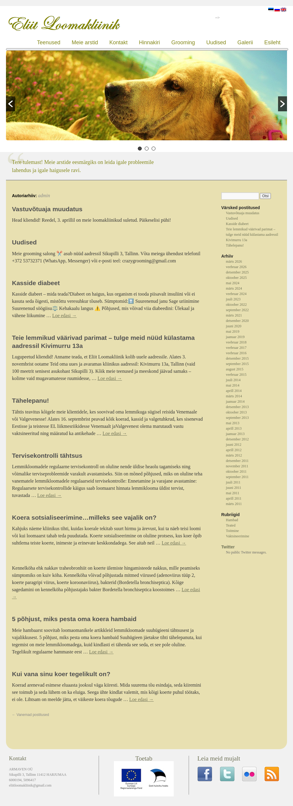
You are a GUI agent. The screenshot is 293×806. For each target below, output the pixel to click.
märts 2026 (234, 261)
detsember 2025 (237, 272)
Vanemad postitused (30, 715)
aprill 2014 (234, 391)
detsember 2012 (237, 439)
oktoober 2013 (236, 412)
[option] (146, 96)
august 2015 (234, 369)
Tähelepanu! (30, 400)
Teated (231, 525)
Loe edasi (64, 315)
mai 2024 (232, 283)
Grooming (183, 42)
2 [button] (147, 148)
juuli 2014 (233, 380)
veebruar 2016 (236, 353)
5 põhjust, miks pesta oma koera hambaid (74, 618)
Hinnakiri (149, 42)
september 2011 (237, 477)
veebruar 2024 (236, 294)
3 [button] (153, 148)
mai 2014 (232, 385)
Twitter (228, 547)
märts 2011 (234, 504)
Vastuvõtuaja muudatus (47, 209)
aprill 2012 (234, 450)
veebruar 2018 (236, 342)
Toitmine (232, 531)
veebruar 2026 (236, 267)
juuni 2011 (233, 488)
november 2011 (237, 466)
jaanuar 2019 (235, 337)
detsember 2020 (237, 321)
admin (44, 195)
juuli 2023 (233, 299)
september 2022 (237, 310)
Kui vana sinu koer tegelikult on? (61, 673)
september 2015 (237, 364)
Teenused (48, 42)
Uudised (216, 42)
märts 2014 (234, 396)
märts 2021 (234, 315)
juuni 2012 (234, 444)
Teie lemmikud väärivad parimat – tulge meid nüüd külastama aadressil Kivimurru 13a (252, 234)
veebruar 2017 (236, 348)
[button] (10, 103)
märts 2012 (234, 455)
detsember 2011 (237, 461)
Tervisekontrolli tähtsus (47, 455)
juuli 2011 (233, 482)
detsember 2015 (237, 358)
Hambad (232, 520)
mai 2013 (232, 423)
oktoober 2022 (236, 304)
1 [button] (140, 148)
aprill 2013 (234, 428)
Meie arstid (85, 42)
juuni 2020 (234, 326)
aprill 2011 (234, 498)
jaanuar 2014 (235, 401)
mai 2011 (232, 493)
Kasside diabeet (36, 282)
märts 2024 (234, 288)
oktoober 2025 (236, 278)
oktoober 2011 (236, 471)
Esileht (272, 42)
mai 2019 (232, 331)
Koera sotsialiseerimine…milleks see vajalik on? (84, 517)
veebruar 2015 (236, 374)
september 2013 (237, 418)
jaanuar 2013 (235, 434)
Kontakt (118, 42)
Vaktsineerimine (237, 536)
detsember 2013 (237, 407)
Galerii (245, 42)
